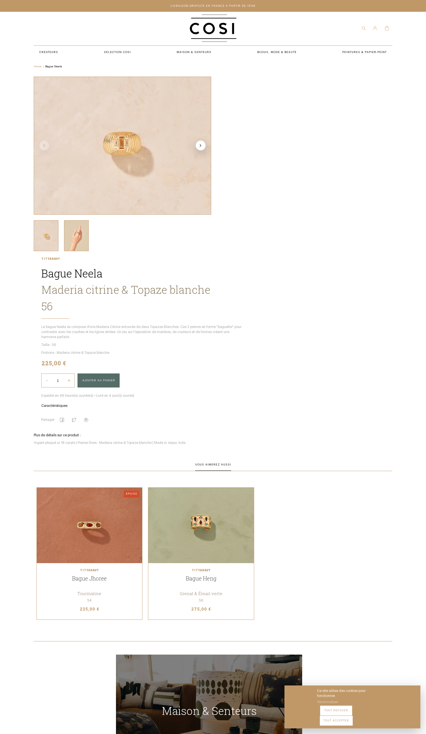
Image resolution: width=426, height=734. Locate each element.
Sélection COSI (140, 633)
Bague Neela (56, 67)
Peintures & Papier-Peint (226, 633)
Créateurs (136, 641)
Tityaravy (213, 79)
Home (40, 67)
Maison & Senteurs (144, 648)
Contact (211, 648)
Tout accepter (401, 716)
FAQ (207, 656)
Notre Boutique (218, 641)
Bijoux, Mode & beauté (147, 656)
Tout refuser (367, 716)
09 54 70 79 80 (80, 679)
